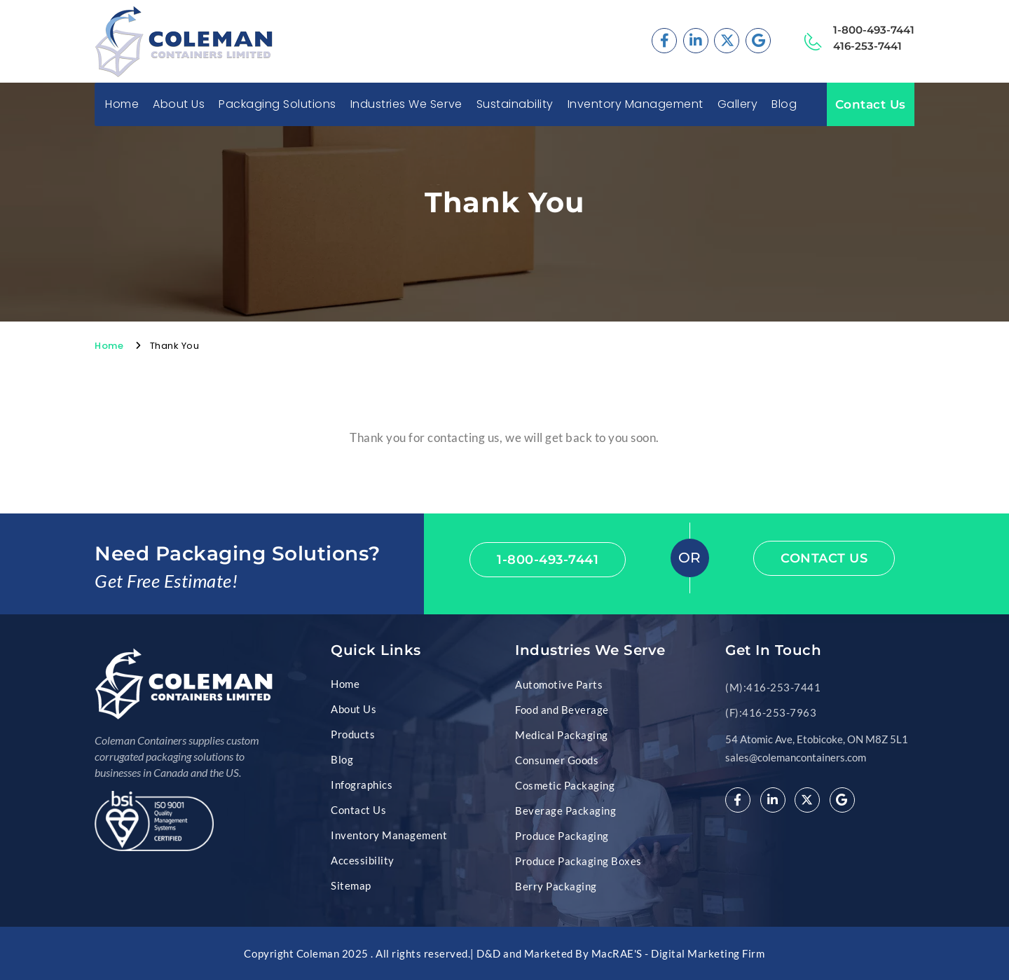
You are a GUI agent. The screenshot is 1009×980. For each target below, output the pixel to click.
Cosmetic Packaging (565, 785)
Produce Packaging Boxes (578, 861)
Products (353, 734)
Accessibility (362, 860)
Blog (784, 104)
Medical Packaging (561, 735)
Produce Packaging (562, 835)
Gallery (738, 104)
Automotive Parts (559, 684)
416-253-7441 (867, 46)
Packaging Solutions (277, 104)
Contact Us (870, 104)
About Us (179, 104)
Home (122, 104)
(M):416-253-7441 (773, 687)
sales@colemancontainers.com (795, 757)
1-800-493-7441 (873, 29)
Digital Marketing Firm (707, 953)
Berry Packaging (556, 886)
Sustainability (515, 104)
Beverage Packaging (565, 810)
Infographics (361, 784)
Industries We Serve (406, 104)
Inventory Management (635, 104)
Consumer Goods (556, 760)
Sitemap (351, 885)
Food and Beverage (562, 709)
